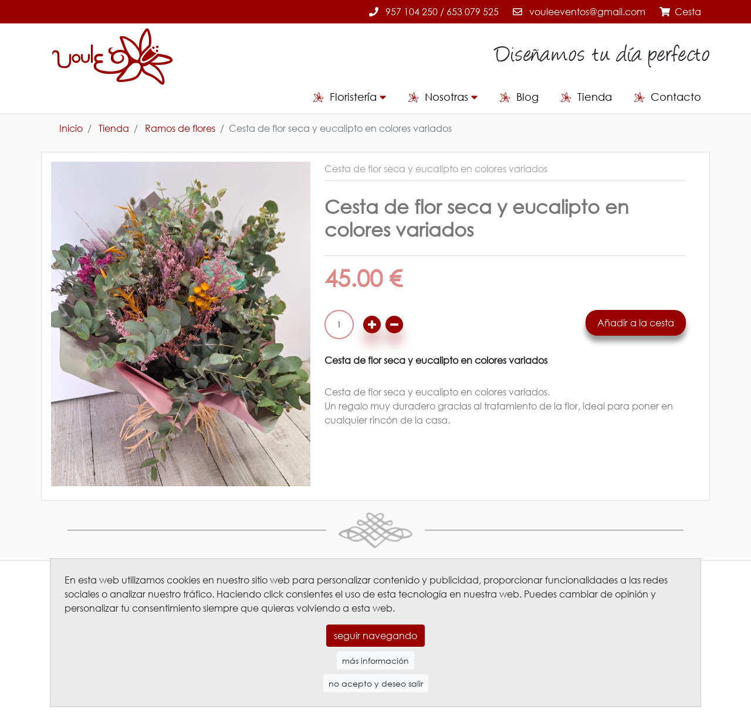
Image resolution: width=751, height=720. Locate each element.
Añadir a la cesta (635, 323)
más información (375, 652)
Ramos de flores (180, 128)
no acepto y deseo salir (376, 675)
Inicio (71, 128)
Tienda (114, 128)
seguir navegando (375, 627)
